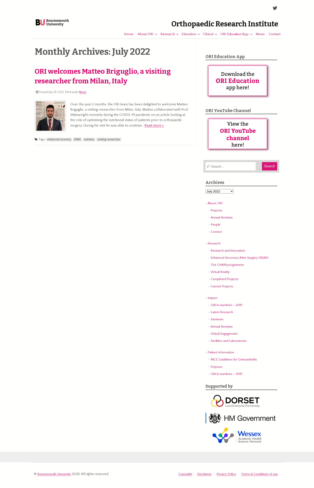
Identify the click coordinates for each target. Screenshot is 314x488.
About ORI (143, 38)
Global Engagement (224, 337)
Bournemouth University (62, 25)
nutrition (89, 143)
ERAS (77, 143)
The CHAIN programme (227, 268)
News (258, 38)
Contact (272, 38)
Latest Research (222, 316)
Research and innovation (228, 254)
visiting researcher (108, 143)
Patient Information (221, 356)
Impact (212, 301)
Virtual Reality (220, 276)
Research (165, 38)
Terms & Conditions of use (259, 477)
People (215, 228)
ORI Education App (232, 38)
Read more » (154, 129)
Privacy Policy (226, 477)
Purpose (216, 214)
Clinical (206, 38)
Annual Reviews (222, 221)
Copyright (185, 477)
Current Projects (222, 290)
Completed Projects (224, 283)
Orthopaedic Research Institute (213, 24)
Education (187, 38)
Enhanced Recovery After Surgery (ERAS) (239, 261)
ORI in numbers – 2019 (226, 309)
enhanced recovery (59, 143)
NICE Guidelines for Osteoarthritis (234, 363)
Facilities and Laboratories (229, 344)
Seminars (217, 323)
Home (126, 38)
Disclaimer (204, 477)
